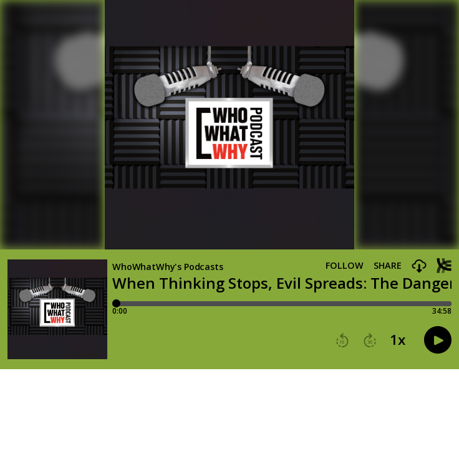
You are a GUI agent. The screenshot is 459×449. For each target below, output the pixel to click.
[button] (419, 266)
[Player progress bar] (282, 303)
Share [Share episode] (388, 265)
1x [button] (397, 340)
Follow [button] (345, 265)
